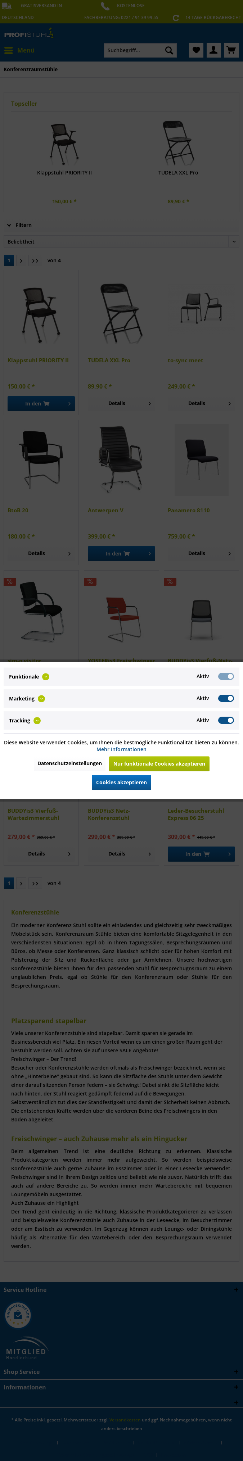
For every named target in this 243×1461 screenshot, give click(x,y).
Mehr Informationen (121, 749)
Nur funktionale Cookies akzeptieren (159, 763)
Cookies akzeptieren (121, 782)
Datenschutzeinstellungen (69, 763)
